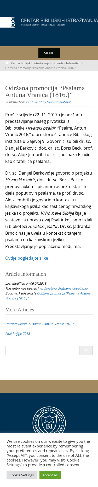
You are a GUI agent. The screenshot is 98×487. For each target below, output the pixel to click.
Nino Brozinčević (59, 102)
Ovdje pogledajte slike (26, 258)
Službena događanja (73, 288)
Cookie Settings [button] (22, 475)
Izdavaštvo (48, 288)
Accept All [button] (50, 475)
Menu (49, 52)
